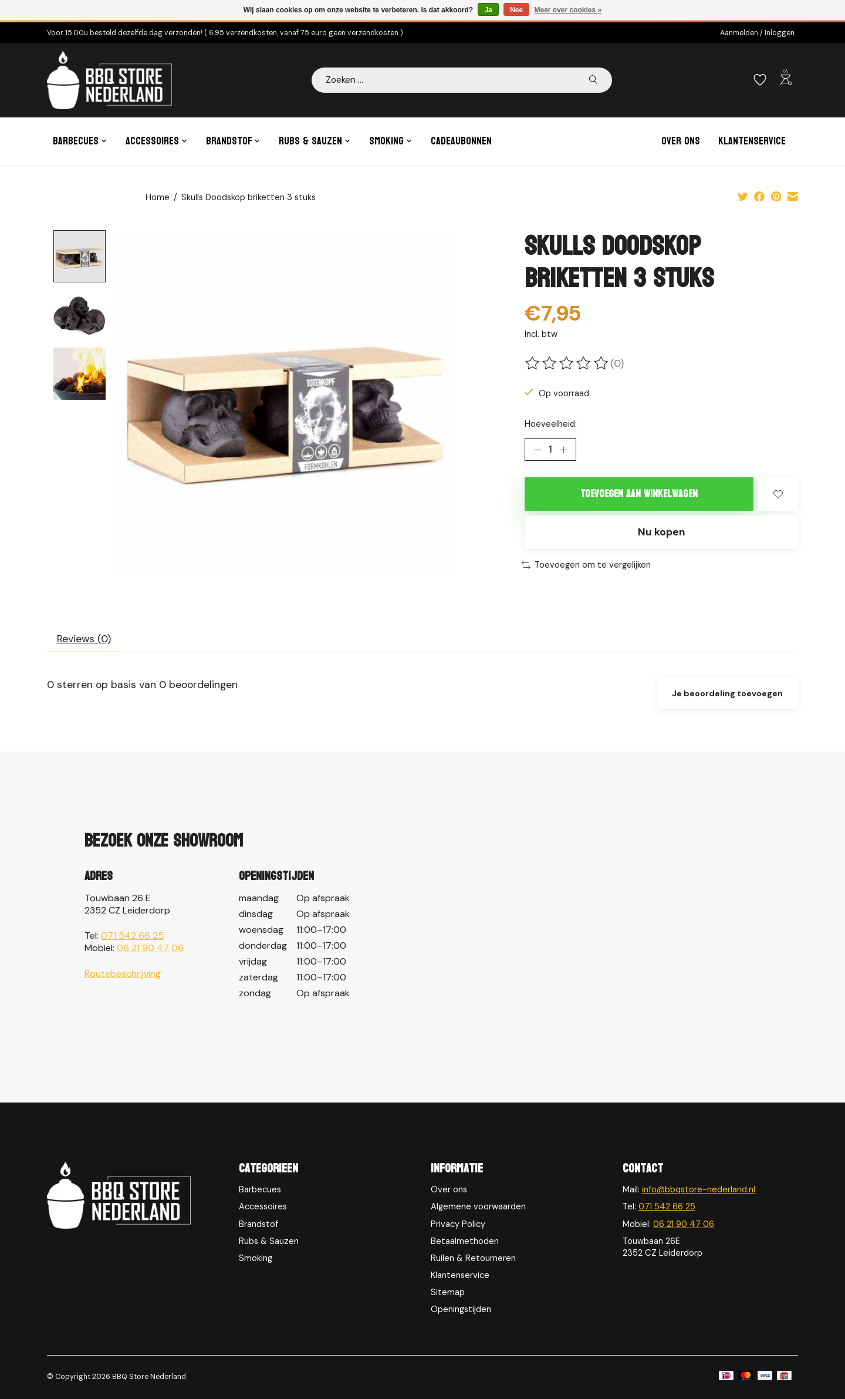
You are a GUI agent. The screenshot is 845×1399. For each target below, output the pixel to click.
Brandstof (258, 1224)
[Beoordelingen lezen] (567, 363)
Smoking (255, 1258)
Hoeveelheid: (551, 424)
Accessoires (263, 1206)
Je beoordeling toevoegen (727, 693)
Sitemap (448, 1292)
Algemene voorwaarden (478, 1206)
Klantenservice (752, 141)
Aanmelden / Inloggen (757, 33)
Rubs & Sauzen (269, 1241)
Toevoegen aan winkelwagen (639, 494)
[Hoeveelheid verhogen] (563, 449)
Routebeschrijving (122, 973)
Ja (488, 10)
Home (158, 197)
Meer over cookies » (568, 10)
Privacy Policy (458, 1224)
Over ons (680, 141)
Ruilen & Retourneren (473, 1258)
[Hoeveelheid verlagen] (537, 449)
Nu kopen (661, 531)
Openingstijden (461, 1309)
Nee (516, 10)
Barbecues (260, 1189)
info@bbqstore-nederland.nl (698, 1189)
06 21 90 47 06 (150, 948)
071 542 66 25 (132, 935)
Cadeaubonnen (461, 141)
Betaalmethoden (465, 1241)
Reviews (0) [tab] (84, 638)
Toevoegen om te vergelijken (586, 565)
